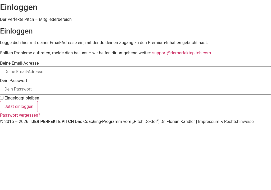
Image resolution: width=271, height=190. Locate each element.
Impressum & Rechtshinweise (226, 121)
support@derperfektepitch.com (181, 52)
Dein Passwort (13, 81)
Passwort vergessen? (20, 115)
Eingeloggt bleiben (19, 98)
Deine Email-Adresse (19, 63)
